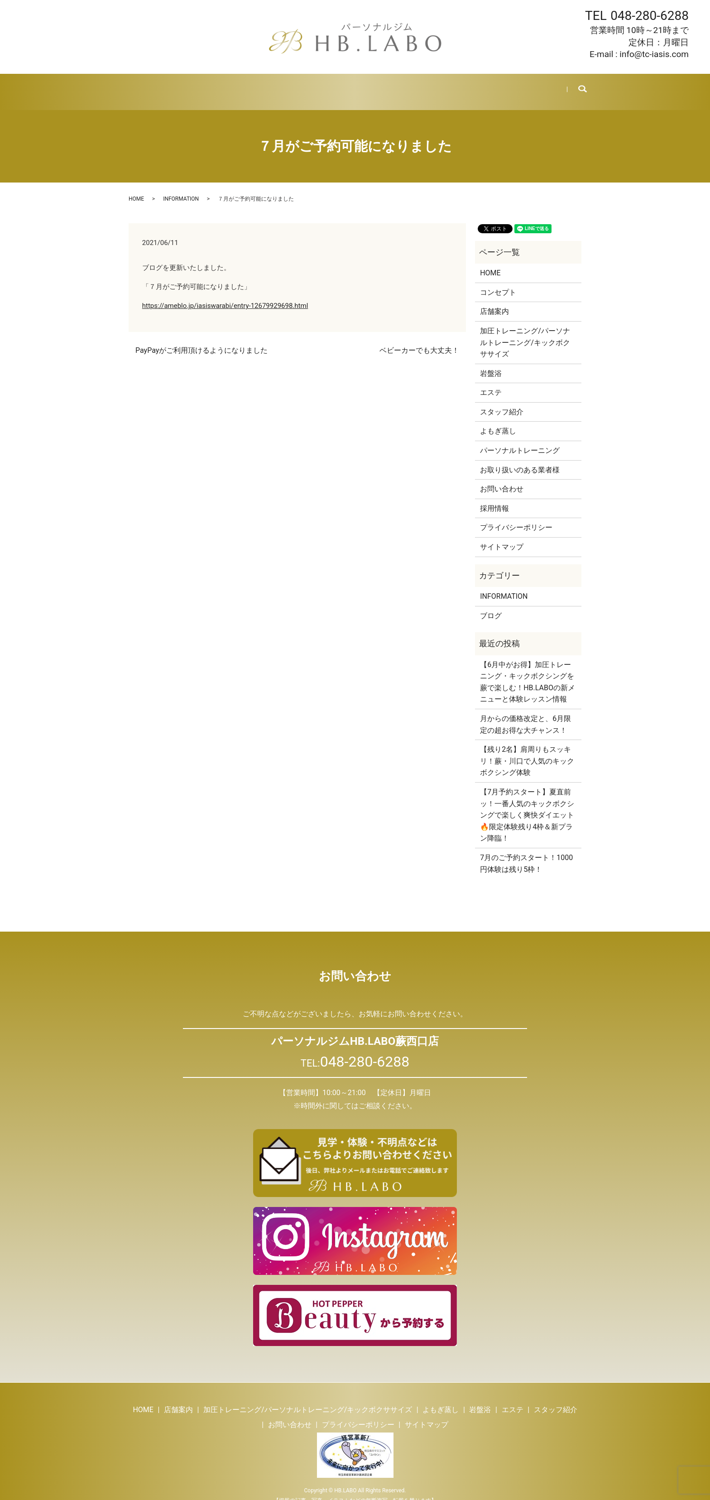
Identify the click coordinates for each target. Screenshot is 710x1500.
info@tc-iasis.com (654, 54)
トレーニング (226, 86)
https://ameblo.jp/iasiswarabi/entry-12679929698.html (225, 295)
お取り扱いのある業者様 (520, 459)
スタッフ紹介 (396, 86)
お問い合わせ (525, 86)
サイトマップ (501, 536)
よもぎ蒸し (278, 86)
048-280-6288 (649, 15)
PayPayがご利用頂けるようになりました (201, 339)
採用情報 (478, 86)
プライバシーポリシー (516, 516)
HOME (142, 86)
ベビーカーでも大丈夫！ (419, 339)
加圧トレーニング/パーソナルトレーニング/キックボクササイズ (525, 331)
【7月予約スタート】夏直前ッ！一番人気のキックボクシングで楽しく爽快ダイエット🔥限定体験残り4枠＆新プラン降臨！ (527, 804)
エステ (352, 86)
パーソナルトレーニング (520, 439)
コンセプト (498, 281)
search (576, 86)
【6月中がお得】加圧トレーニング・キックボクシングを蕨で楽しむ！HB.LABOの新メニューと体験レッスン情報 (527, 671)
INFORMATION (181, 188)
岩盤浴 (318, 86)
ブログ (441, 86)
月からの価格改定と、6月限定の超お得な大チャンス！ (525, 713)
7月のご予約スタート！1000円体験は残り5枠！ (526, 852)
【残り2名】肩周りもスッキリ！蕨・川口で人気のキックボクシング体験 (527, 750)
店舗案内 (179, 86)
